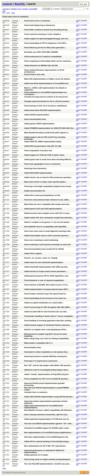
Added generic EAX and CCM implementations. (43, 209)
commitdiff (33, 9)
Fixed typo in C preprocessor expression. (41, 361)
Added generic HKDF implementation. (39, 124)
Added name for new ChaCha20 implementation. (43, 262)
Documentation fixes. (32, 347)
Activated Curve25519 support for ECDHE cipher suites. (46, 428)
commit (25, 9)
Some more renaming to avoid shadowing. (41, 240)
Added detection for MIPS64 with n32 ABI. (41, 65)
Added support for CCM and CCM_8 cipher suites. (44, 155)
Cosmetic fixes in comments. (36, 392)
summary (5, 9)
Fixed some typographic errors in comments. (42, 164)
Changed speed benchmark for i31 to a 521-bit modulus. (47, 101)
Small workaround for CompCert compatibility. (43, 57)
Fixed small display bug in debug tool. (39, 25)
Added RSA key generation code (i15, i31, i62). (43, 146)
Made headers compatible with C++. (38, 343)
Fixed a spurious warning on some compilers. (42, 34)
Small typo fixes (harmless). (35, 168)
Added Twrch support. (33, 253)
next (13, 13)
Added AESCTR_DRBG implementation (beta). (43, 142)
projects (7, 4)
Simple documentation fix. (34, 191)
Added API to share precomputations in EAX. (42, 195)
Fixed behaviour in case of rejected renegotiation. (44, 280)
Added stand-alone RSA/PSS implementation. (42, 110)
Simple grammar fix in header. (36, 455)
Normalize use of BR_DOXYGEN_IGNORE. (41, 52)
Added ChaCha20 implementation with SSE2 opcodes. (46, 267)
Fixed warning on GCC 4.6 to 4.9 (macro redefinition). (45, 106)
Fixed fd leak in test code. (34, 74)
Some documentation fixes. (35, 119)
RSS (86, 472)
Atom (82, 472)
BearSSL (20, 4)
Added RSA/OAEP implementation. (38, 173)
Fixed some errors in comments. (15, 17)
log (19, 9)
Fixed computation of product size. (38, 151)
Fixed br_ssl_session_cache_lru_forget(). (41, 258)
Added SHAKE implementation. (37, 115)
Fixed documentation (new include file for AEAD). (44, 249)
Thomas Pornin (15, 22)
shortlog (14, 9)
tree (3, 11)
